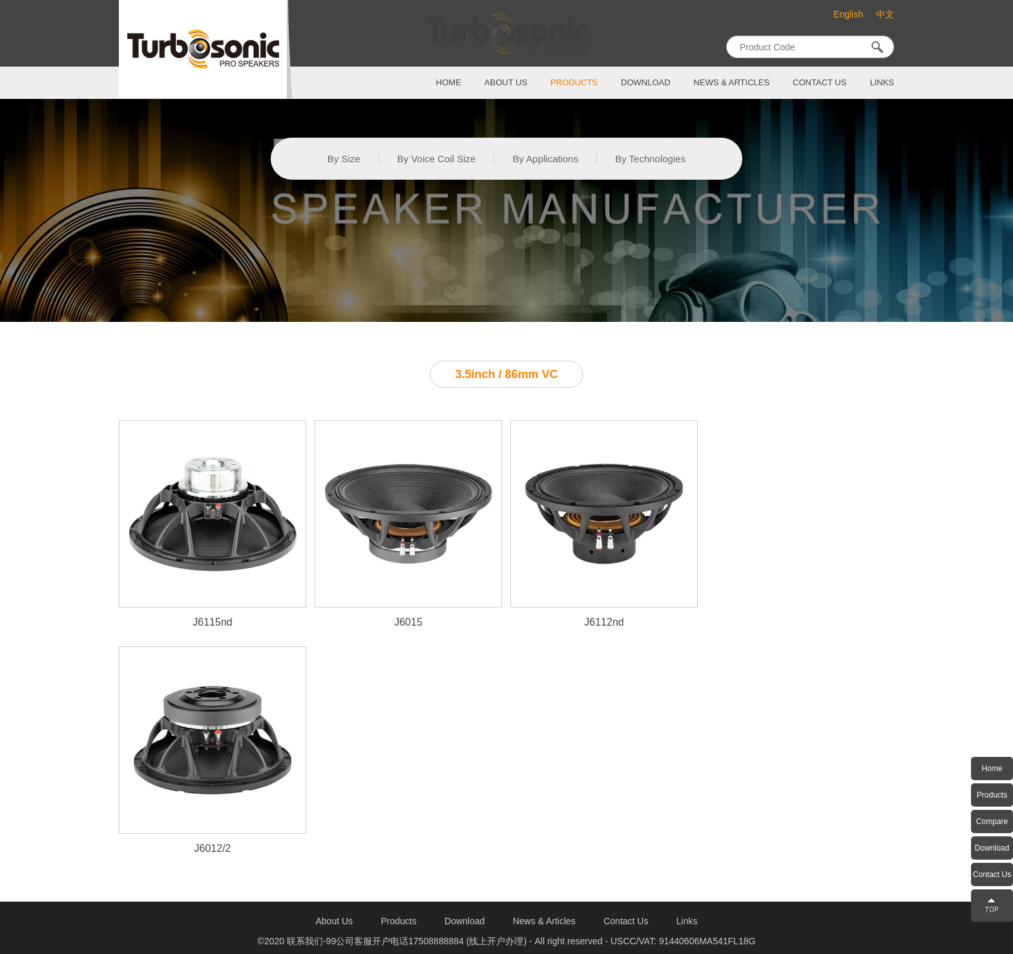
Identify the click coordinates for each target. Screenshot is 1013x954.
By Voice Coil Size (436, 159)
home (448, 82)
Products (992, 795)
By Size (344, 159)
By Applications (545, 159)
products (574, 82)
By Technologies (650, 159)
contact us (819, 82)
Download (992, 848)
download (646, 82)
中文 (885, 14)
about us (506, 82)
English (848, 14)
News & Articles (732, 82)
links (882, 82)
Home (991, 768)
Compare (992, 821)
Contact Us (992, 874)
